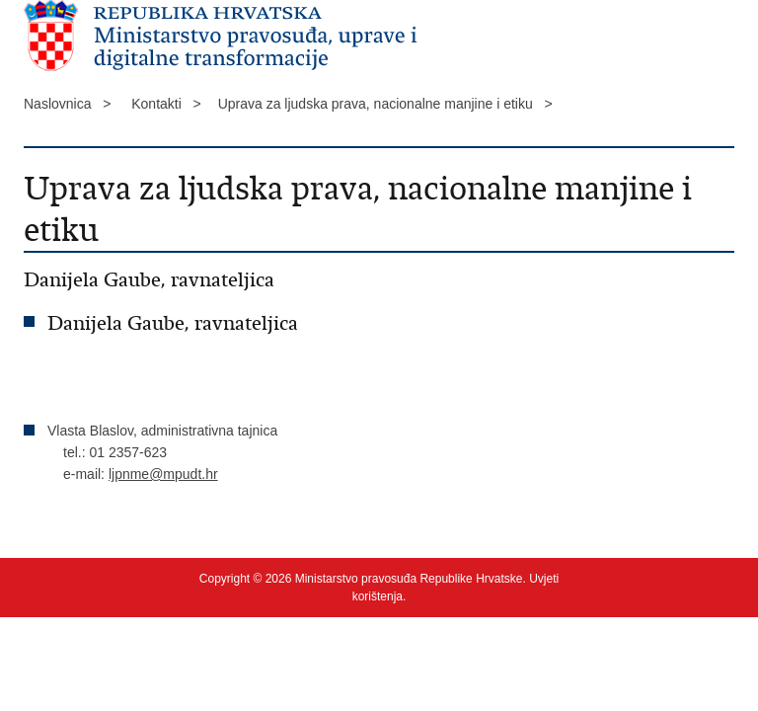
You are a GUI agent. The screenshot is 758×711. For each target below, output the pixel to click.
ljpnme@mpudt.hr (163, 474)
